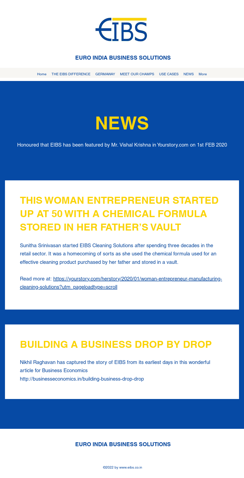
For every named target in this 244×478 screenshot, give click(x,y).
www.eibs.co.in (130, 467)
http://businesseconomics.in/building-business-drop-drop (82, 379)
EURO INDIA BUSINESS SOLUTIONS (123, 57)
